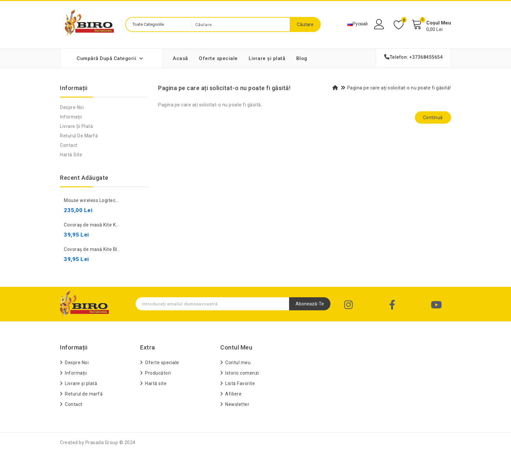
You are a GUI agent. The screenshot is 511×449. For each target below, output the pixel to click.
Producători (158, 373)
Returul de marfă (79, 135)
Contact (69, 145)
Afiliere (233, 393)
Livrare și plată (267, 58)
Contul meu (238, 362)
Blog (301, 58)
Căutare (305, 24)
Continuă (433, 117)
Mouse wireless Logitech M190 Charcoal (108, 200)
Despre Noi (72, 107)
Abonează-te (310, 303)
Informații (71, 116)
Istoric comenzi (242, 373)
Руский (357, 23)
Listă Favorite (240, 383)
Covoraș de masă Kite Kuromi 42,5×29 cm (109, 224)
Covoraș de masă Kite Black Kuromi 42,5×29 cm (116, 249)
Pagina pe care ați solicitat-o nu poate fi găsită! (399, 87)
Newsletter (237, 404)
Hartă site (71, 154)
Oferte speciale (218, 58)
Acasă (180, 58)
